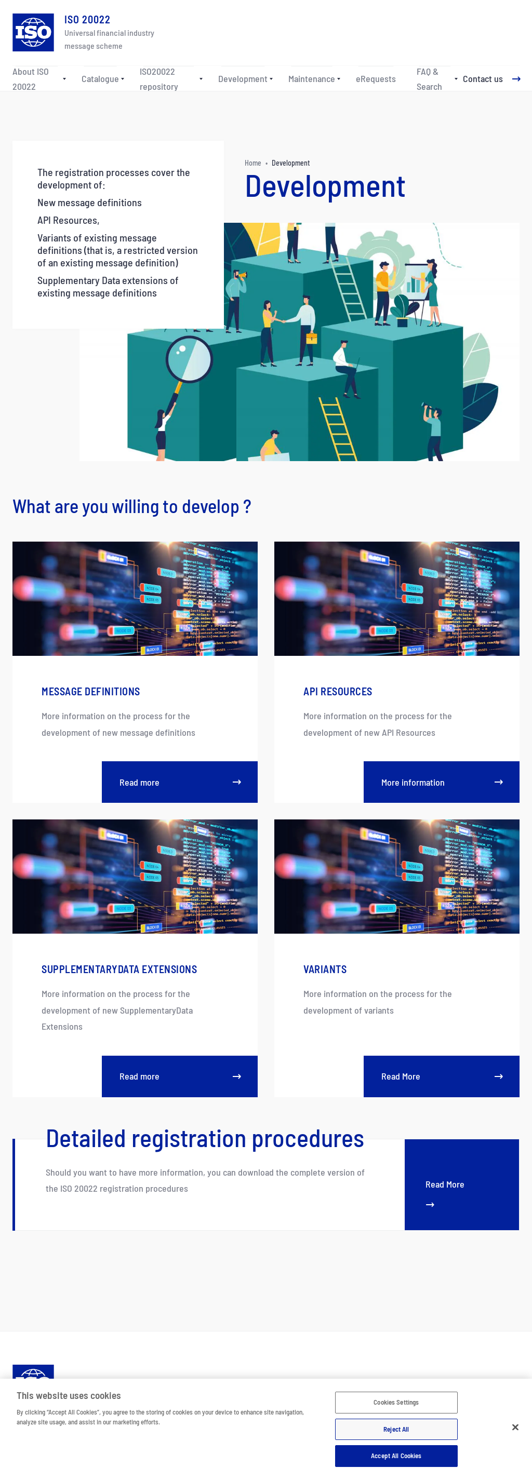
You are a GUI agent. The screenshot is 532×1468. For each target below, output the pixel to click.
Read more (179, 782)
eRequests (376, 78)
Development (243, 78)
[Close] (515, 1435)
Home (253, 162)
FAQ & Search (429, 79)
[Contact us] (491, 79)
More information (441, 782)
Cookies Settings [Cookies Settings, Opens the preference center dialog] (396, 1410)
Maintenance (311, 78)
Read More (441, 1076)
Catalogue (100, 78)
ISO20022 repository (159, 79)
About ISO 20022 (30, 79)
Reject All (396, 1437)
